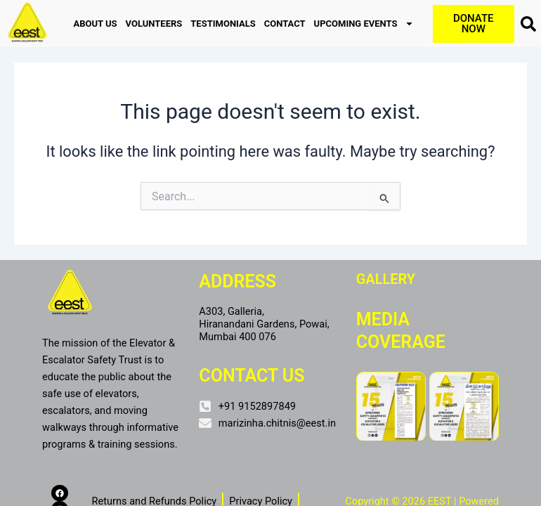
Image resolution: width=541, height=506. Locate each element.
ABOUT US (95, 23)
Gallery (385, 279)
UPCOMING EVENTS (364, 23)
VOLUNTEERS (154, 23)
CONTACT (285, 23)
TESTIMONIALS (222, 23)
